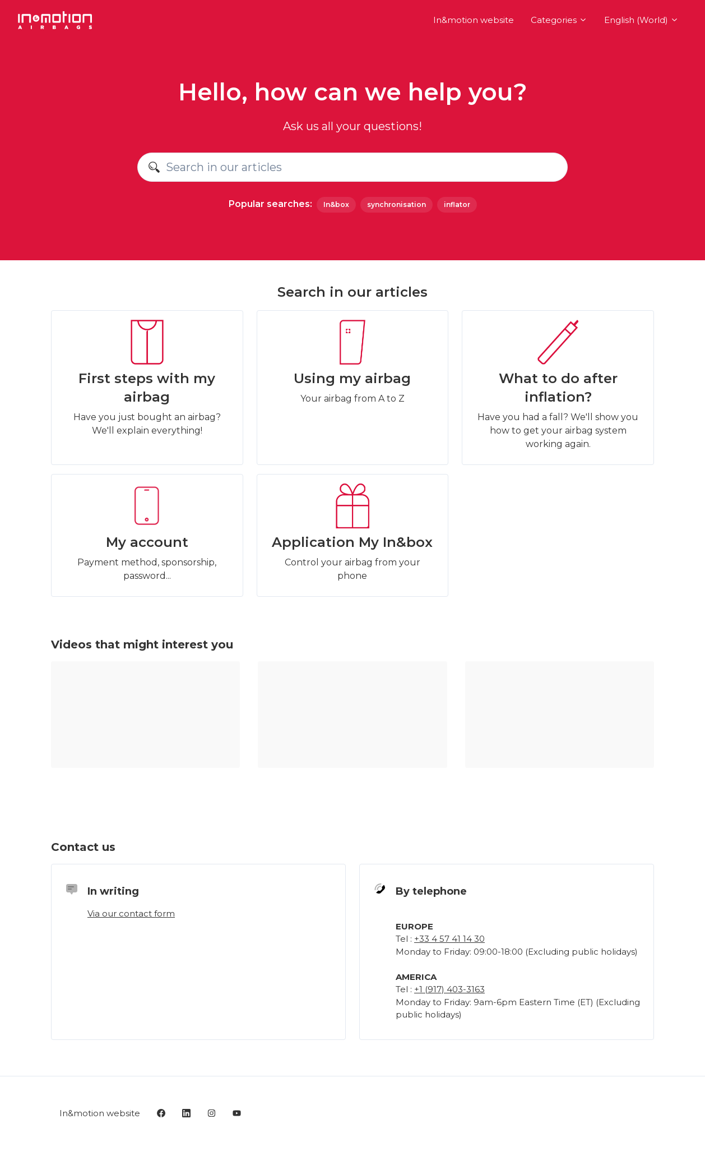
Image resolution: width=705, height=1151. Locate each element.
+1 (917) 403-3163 (449, 989)
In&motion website (473, 20)
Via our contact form (131, 913)
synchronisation (396, 204)
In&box (336, 204)
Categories (559, 20)
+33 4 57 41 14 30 (449, 938)
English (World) (641, 20)
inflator (457, 204)
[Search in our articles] (352, 167)
